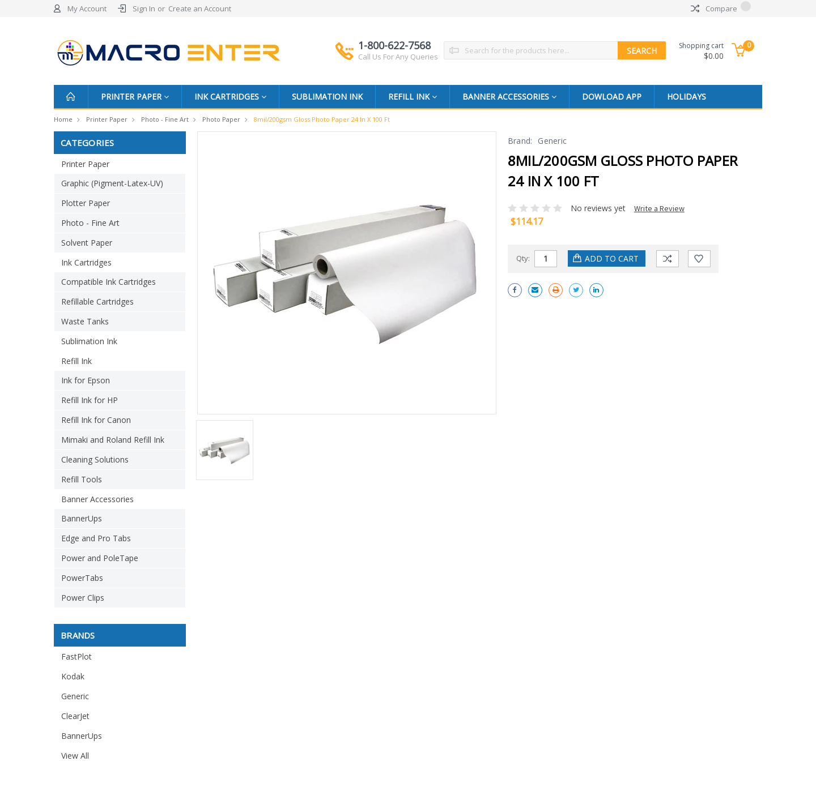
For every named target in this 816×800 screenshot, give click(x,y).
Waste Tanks (85, 321)
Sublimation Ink (327, 96)
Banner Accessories (509, 96)
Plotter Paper (85, 203)
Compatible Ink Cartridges (108, 281)
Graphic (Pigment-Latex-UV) (112, 183)
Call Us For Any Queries (398, 57)
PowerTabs (82, 577)
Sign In (144, 8)
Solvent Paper (86, 242)
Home (63, 119)
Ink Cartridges (230, 96)
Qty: (523, 258)
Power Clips (82, 597)
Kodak (72, 676)
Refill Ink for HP (89, 400)
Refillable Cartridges (97, 301)
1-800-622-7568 (398, 50)
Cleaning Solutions (95, 459)
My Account (87, 8)
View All (75, 755)
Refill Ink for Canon (96, 419)
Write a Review (659, 208)
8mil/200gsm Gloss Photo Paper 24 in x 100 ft (322, 119)
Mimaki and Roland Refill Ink (112, 439)
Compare (721, 8)
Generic (75, 696)
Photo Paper (221, 119)
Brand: (520, 140)
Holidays (686, 96)
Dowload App (611, 96)
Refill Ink (412, 96)
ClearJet (75, 716)
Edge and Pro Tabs (96, 538)
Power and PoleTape (99, 558)
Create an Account (199, 8)
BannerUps (81, 518)
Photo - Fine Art (165, 119)
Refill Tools (81, 479)
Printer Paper (135, 96)
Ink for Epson (85, 380)
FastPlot (76, 656)
